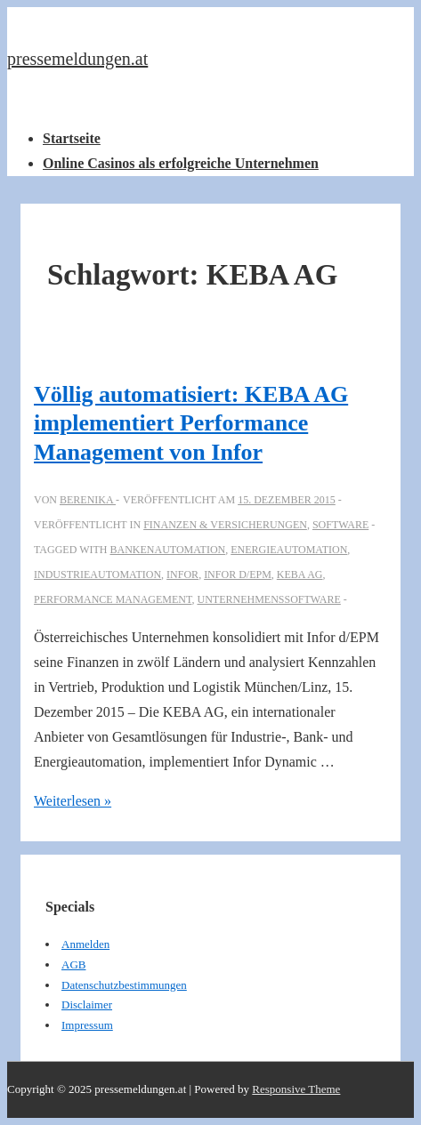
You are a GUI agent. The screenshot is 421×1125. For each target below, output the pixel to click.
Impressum (87, 1025)
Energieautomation (289, 549)
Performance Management (112, 599)
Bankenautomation (167, 549)
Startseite (72, 138)
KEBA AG (300, 574)
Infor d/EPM (237, 574)
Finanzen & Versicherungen (225, 524)
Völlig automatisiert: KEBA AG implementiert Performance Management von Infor (191, 423)
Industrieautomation (97, 574)
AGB (73, 964)
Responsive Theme (296, 1089)
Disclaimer (86, 1004)
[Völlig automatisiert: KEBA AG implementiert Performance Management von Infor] (287, 500)
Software (340, 524)
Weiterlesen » (72, 800)
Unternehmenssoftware (268, 599)
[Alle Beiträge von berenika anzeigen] (88, 500)
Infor (182, 574)
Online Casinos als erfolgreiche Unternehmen (181, 163)
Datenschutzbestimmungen (124, 985)
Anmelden (85, 944)
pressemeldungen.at (77, 58)
